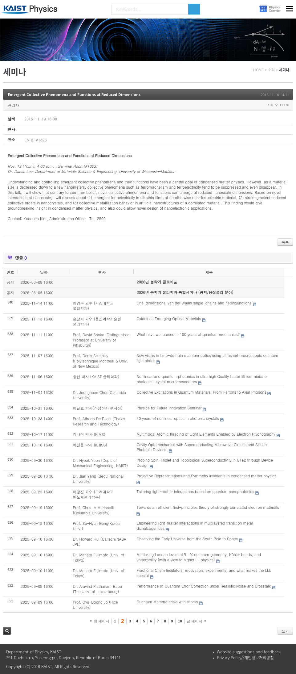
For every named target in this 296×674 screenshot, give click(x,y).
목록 (285, 242)
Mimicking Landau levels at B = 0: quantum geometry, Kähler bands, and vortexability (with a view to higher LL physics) (198, 557)
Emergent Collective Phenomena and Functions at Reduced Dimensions (74, 94)
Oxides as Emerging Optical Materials (168, 318)
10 (180, 621)
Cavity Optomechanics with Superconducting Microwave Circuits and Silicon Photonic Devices (201, 447)
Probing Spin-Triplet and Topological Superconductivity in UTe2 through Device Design (204, 462)
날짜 (43, 272)
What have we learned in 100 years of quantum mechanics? (188, 334)
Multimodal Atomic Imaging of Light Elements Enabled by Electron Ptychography (205, 434)
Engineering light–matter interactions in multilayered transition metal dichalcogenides (194, 525)
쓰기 (285, 631)
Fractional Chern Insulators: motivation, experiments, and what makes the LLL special (203, 572)
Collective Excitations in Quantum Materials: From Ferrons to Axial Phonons (201, 392)
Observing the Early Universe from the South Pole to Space (187, 538)
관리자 (13, 105)
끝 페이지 (196, 621)
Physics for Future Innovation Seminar (168, 407)
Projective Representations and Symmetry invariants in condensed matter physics (206, 475)
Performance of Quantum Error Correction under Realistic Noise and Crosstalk (203, 585)
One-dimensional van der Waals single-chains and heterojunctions (193, 302)
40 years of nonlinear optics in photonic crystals (177, 418)
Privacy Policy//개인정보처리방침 (245, 657)
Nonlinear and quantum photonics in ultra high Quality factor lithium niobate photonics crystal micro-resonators (201, 379)
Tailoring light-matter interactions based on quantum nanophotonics (195, 491)
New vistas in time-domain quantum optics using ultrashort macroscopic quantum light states (207, 358)
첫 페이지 (99, 621)
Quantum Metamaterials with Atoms (167, 601)
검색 (7, 631)
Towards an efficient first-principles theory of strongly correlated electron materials (207, 507)
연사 (101, 272)
